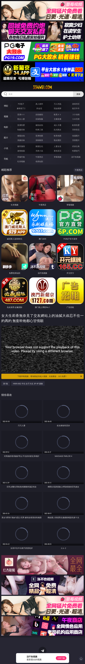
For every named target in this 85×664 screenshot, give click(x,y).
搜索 (78, 94)
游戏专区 (76, 104)
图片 (6, 137)
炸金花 (39, 108)
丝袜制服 (39, 119)
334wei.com (42, 87)
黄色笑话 (57, 151)
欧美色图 (57, 135)
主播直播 (57, 119)
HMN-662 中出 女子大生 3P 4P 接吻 (28, 383)
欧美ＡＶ (57, 114)
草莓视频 (57, 157)
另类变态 (76, 129)
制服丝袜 (21, 129)
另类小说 (39, 151)
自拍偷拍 (39, 114)
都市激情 (21, 146)
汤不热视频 (75, 157)
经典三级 (39, 129)
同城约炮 (21, 157)
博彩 (6, 105)
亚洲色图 (39, 135)
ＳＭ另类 (76, 119)
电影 (6, 127)
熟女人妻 (21, 119)
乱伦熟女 (57, 129)
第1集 (5, 383)
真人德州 (39, 104)
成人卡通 (57, 125)
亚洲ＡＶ (21, 114)
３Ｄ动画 (76, 114)
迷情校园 (21, 151)
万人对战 (57, 104)
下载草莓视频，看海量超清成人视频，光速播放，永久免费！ (49, 376)
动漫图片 (76, 135)
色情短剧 (39, 161)
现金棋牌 (57, 108)
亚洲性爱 (21, 125)
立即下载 (61, 658)
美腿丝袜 (21, 140)
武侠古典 (76, 146)
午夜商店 (39, 157)
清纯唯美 (39, 140)
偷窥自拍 (21, 135)
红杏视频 (21, 161)
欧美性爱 (76, 125)
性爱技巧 (76, 151)
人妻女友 (57, 146)
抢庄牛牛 (76, 108)
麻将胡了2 (21, 108)
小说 (6, 148)
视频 (6, 116)
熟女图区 (57, 140)
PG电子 (21, 104)
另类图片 (76, 140)
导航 (6, 158)
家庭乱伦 (39, 146)
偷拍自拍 (39, 125)
